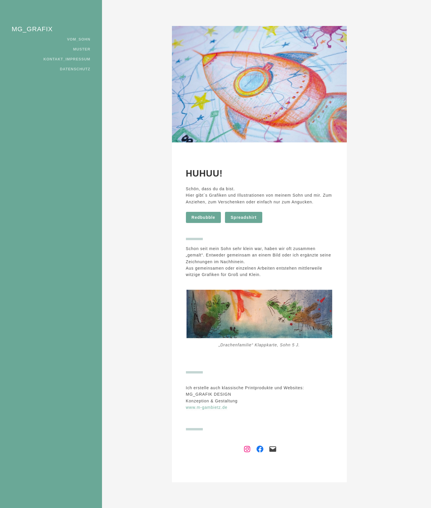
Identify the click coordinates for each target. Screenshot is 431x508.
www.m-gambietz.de (207, 407)
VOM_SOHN (78, 39)
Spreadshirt (244, 217)
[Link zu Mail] (271, 449)
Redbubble (203, 217)
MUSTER (81, 49)
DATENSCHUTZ (75, 69)
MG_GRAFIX (32, 29)
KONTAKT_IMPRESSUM (66, 59)
